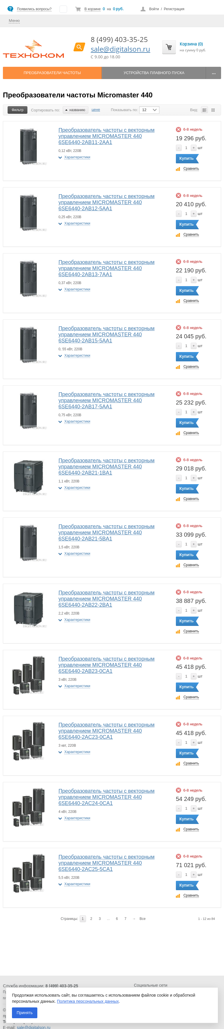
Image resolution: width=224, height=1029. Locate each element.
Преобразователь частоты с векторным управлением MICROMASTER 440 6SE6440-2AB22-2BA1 (106, 599)
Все (143, 919)
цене (96, 109)
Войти (154, 9)
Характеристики (77, 157)
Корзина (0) (191, 44)
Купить (186, 158)
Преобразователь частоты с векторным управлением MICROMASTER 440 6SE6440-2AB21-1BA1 (106, 467)
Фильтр (17, 110)
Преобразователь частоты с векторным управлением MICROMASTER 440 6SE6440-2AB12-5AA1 (106, 202)
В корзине (93, 9)
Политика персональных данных (88, 1001)
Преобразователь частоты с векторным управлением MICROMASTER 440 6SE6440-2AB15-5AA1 (106, 335)
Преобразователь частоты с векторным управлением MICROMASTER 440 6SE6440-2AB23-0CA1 (106, 665)
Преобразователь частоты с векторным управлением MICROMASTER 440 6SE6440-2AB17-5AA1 (106, 400)
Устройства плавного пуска (154, 73)
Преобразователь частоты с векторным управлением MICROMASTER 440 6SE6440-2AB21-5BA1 (106, 533)
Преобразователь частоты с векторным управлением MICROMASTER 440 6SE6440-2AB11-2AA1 (106, 136)
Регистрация (174, 9)
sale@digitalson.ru (120, 49)
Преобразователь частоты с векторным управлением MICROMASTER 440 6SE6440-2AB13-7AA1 (106, 268)
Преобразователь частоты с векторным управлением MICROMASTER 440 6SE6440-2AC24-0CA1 (106, 797)
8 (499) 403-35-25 (119, 39)
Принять (25, 1012)
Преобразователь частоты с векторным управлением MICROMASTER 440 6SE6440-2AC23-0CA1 (106, 731)
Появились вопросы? (34, 9)
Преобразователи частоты (52, 73)
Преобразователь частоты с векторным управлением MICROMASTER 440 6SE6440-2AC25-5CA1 (106, 863)
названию (75, 110)
